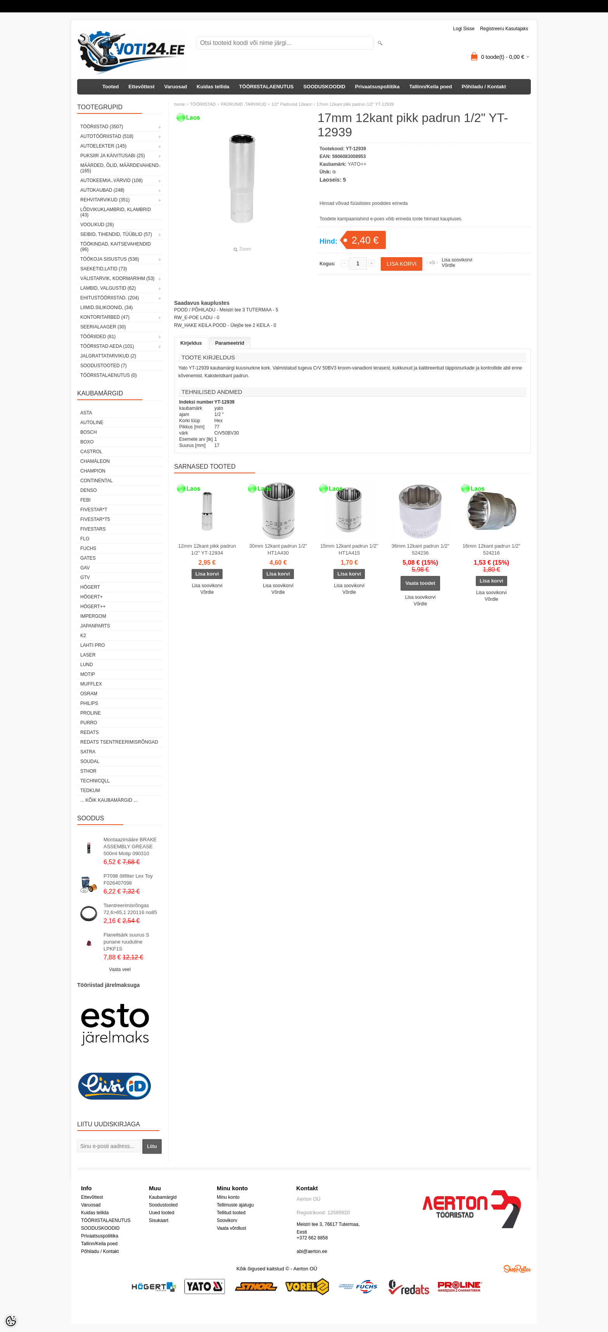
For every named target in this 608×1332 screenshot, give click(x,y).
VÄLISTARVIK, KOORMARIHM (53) (117, 278)
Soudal (89, 761)
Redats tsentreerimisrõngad (119, 742)
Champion (92, 471)
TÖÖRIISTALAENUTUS (266, 86)
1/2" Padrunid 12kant (291, 104)
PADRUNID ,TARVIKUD (243, 104)
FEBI (85, 500)
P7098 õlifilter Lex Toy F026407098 (128, 879)
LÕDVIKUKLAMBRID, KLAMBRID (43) (115, 212)
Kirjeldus (191, 343)
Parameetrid (229, 343)
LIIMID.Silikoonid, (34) (106, 307)
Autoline (92, 422)
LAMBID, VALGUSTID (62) (108, 288)
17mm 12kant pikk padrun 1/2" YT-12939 (355, 104)
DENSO (88, 490)
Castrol (91, 451)
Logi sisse (464, 28)
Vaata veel (120, 969)
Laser (87, 655)
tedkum (90, 790)
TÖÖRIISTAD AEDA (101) (107, 346)
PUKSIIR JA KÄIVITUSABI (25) (112, 155)
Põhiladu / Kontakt (484, 86)
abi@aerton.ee (312, 1251)
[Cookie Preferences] (11, 1321)
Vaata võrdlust (231, 1228)
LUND (86, 664)
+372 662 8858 (312, 1238)
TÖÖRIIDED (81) (98, 336)
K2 (83, 635)
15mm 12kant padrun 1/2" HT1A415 (349, 549)
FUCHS (88, 548)
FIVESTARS (93, 529)
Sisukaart (158, 1220)
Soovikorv (227, 1220)
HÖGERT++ (92, 606)
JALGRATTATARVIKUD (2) (108, 356)
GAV (85, 568)
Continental (96, 480)
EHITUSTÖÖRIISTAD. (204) (109, 298)
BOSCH (88, 432)
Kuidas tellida (213, 86)
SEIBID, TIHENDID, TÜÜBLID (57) (116, 234)
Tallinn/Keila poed (430, 86)
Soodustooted (163, 1205)
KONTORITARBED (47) (105, 317)
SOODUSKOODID (324, 86)
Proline (90, 713)
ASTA (86, 413)
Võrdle (448, 265)
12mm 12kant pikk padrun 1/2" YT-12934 (207, 549)
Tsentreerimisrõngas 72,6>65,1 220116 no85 (130, 908)
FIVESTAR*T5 (95, 519)
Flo (84, 538)
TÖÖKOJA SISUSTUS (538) (109, 259)
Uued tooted (161, 1212)
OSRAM (88, 693)
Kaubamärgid (162, 1197)
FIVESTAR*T (93, 509)
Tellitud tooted (231, 1212)
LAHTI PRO (92, 645)
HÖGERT (90, 587)
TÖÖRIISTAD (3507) (101, 126)
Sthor (88, 771)
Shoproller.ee (517, 1269)
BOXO (87, 442)
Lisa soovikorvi (457, 260)
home (179, 104)
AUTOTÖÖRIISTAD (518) (106, 136)
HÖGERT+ (91, 597)
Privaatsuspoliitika (377, 86)
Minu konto (228, 1197)
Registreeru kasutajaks (504, 28)
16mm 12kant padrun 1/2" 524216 (491, 549)
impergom (93, 616)
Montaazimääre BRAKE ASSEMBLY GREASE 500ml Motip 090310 (130, 846)
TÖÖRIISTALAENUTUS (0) (108, 375)
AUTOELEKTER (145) (103, 146)
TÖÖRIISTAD (203, 104)
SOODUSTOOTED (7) (103, 365)
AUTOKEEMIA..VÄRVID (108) (111, 180)
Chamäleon (95, 461)
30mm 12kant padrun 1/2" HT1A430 (278, 549)
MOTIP (87, 674)
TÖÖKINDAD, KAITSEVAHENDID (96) (115, 246)
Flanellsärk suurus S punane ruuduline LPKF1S (126, 942)
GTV (85, 577)
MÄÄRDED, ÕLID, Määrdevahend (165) (119, 168)
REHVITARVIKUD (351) (105, 200)
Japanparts (95, 626)
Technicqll (95, 781)
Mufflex (91, 684)
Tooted (110, 86)
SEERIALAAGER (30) (103, 327)
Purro (88, 722)
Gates (88, 558)
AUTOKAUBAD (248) (102, 190)
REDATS (89, 732)
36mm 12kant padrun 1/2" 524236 (420, 549)
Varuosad (175, 86)
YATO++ (357, 164)
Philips (89, 703)
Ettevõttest (141, 86)
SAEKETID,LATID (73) (103, 269)
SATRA (87, 752)
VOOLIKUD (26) (97, 224)
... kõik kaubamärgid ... (108, 800)
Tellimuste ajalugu (235, 1205)
